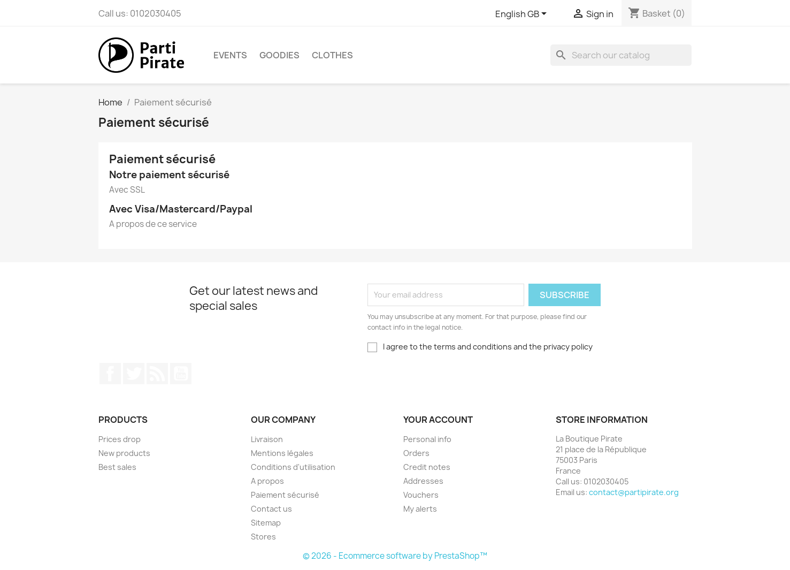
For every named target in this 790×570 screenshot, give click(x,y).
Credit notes (426, 467)
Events (230, 55)
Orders (416, 453)
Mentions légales (282, 453)
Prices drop (119, 439)
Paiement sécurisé (285, 495)
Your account (438, 419)
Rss (157, 373)
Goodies (279, 55)
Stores (263, 536)
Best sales (117, 467)
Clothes (332, 55)
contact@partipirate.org (634, 492)
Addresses (423, 481)
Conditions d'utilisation (293, 467)
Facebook (110, 373)
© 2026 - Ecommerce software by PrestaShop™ (395, 555)
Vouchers (421, 495)
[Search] (621, 55)
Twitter (133, 373)
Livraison (267, 439)
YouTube (180, 373)
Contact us (271, 509)
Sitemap (266, 523)
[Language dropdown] (521, 14)
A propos (267, 481)
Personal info (427, 439)
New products (124, 453)
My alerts (420, 509)
